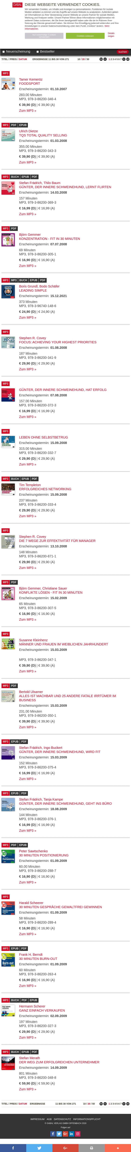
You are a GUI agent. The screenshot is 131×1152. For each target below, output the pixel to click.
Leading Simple (33, 290)
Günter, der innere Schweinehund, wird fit (59, 752)
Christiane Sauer (54, 588)
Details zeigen (111, 34)
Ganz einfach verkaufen (42, 1010)
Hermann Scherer (32, 1006)
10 (79, 59)
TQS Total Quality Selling (43, 135)
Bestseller (46, 51)
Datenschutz (62, 1119)
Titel (4, 59)
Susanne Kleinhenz (33, 640)
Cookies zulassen (85, 36)
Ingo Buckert (53, 747)
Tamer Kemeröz (31, 79)
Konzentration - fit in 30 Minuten (49, 239)
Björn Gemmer (30, 234)
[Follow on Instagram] (77, 1134)
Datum (23, 59)
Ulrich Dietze (28, 131)
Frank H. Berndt (31, 954)
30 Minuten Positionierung (44, 855)
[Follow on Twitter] (59, 1134)
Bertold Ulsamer (31, 692)
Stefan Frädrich (30, 183)
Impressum (37, 1119)
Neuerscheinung (16, 51)
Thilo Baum (52, 183)
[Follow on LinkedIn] (71, 1134)
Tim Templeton (30, 485)
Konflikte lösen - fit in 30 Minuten (51, 592)
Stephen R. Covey (32, 338)
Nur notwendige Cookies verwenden (44, 35)
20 (83, 59)
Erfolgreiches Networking (45, 489)
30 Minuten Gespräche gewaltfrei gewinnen (60, 907)
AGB (49, 1119)
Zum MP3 (26, 110)
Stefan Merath (29, 1058)
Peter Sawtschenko (33, 851)
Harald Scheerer (31, 903)
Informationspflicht (87, 1119)
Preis (13, 59)
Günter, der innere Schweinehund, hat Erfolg (63, 390)
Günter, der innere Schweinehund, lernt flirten (65, 187)
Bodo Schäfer (49, 286)
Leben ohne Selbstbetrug (43, 437)
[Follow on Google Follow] (65, 1134)
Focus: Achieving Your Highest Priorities (57, 342)
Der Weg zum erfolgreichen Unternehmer (59, 1062)
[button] (13, 1148)
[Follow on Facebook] (53, 1134)
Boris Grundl (28, 286)
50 (88, 59)
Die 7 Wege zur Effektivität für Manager (57, 541)
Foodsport (29, 83)
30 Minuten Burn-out (38, 959)
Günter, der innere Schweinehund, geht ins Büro (65, 803)
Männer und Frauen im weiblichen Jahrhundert (63, 644)
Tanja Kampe (53, 799)
